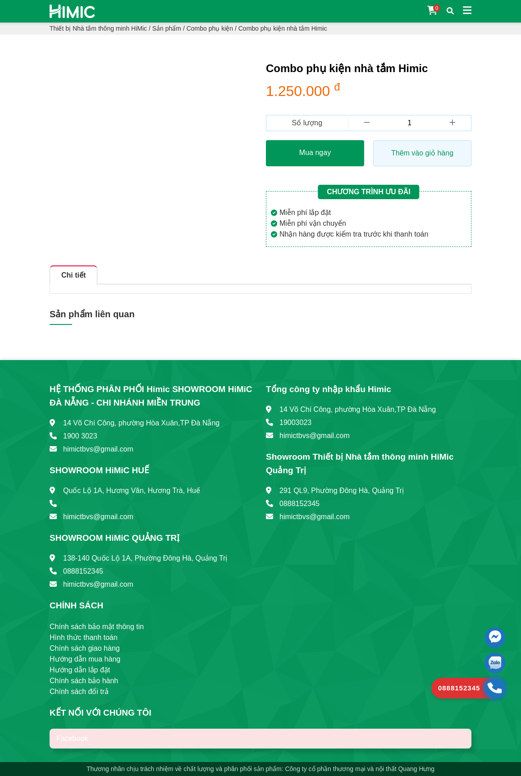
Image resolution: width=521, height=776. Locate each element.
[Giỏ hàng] (432, 11)
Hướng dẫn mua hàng (85, 659)
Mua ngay (315, 152)
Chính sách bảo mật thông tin (97, 626)
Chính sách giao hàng (85, 648)
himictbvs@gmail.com (98, 449)
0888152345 (83, 571)
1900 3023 (80, 436)
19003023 (295, 422)
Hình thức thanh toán (84, 637)
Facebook (72, 738)
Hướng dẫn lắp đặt (80, 670)
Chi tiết (73, 275)
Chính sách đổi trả (79, 691)
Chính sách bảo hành (84, 681)
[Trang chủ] (72, 10)
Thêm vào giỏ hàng (422, 153)
